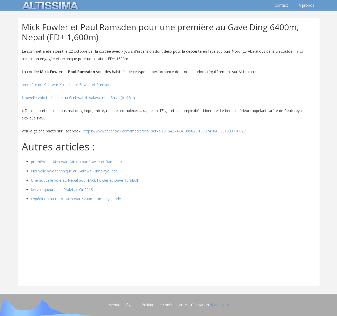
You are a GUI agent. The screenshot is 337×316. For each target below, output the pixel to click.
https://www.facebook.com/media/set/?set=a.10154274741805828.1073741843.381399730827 (164, 130)
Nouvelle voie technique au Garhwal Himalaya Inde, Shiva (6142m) (78, 97)
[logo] (49, 5)
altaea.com (219, 304)
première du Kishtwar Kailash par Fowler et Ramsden (68, 84)
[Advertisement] (169, 245)
